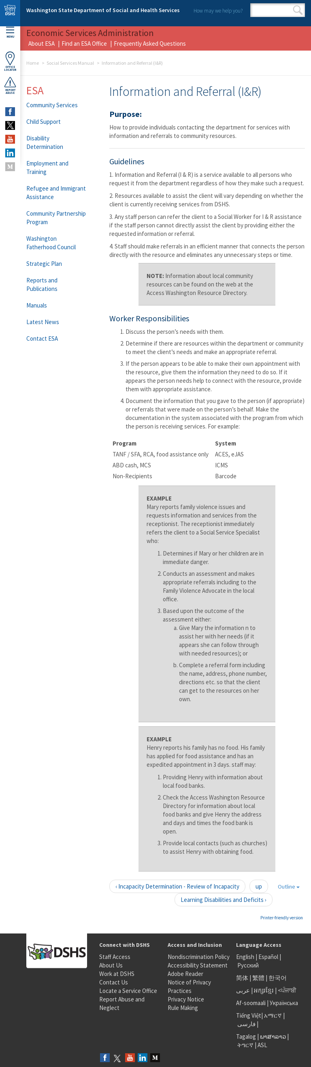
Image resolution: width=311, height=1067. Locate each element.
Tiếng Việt (248, 1015)
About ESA (41, 43)
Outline (289, 886)
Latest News (42, 322)
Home (32, 63)
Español (268, 957)
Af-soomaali (251, 1003)
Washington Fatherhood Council (51, 243)
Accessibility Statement (198, 965)
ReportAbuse (10, 85)
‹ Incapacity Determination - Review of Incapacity (177, 886)
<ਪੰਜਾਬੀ (287, 990)
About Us (111, 965)
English (246, 957)
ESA (35, 90)
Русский (248, 965)
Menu (10, 32)
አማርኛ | (274, 1015)
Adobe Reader (185, 974)
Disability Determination (44, 142)
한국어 (277, 978)
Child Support (43, 121)
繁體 (259, 978)
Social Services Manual (70, 63)
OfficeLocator (10, 61)
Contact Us (113, 982)
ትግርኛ (245, 1045)
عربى (243, 990)
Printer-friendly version (281, 918)
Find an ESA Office (84, 43)
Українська (284, 1003)
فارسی (246, 1024)
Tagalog (246, 1036)
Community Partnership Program (56, 218)
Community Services (52, 105)
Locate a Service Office (128, 991)
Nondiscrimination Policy (199, 957)
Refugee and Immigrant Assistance (56, 193)
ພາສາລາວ (273, 1036)
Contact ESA (42, 338)
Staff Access (114, 957)
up (259, 886)
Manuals (36, 305)
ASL (262, 1045)
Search (298, 10)
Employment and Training (47, 167)
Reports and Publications (42, 284)
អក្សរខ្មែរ (264, 990)
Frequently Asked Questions (150, 43)
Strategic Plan (44, 263)
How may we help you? (218, 10)
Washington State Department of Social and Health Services (103, 10)
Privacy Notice (186, 999)
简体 (242, 978)
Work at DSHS (116, 974)
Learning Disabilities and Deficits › (223, 900)
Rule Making (183, 1008)
